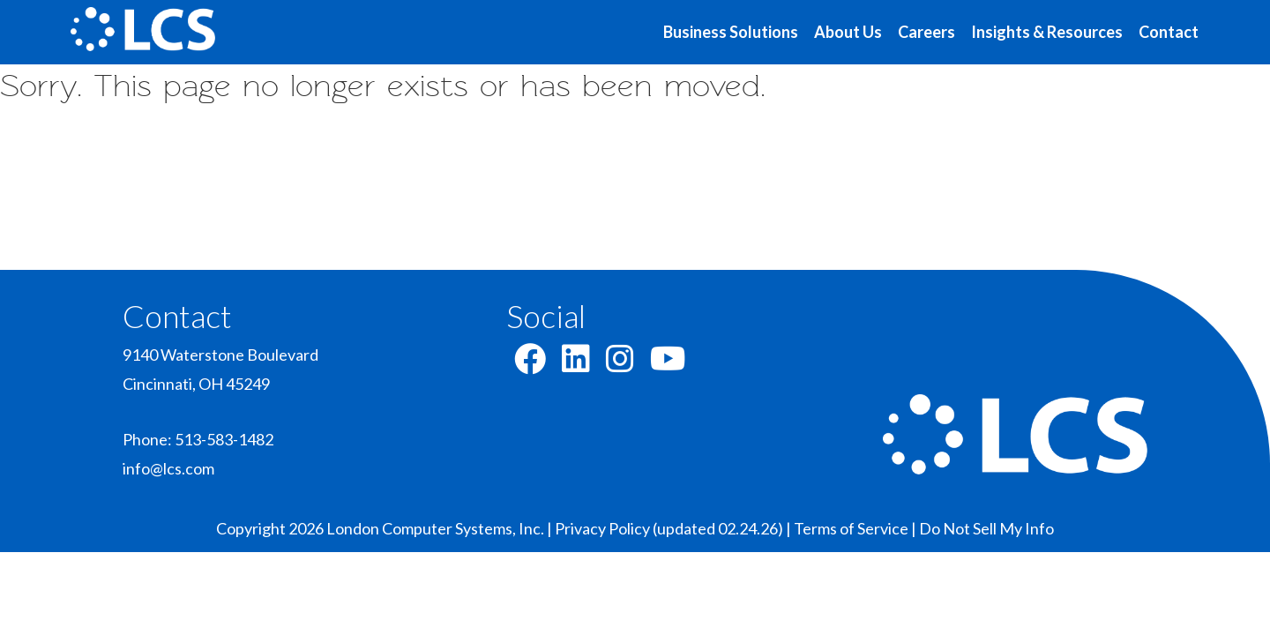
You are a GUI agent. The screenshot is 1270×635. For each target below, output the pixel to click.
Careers (926, 31)
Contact (1169, 31)
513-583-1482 (224, 439)
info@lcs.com (168, 468)
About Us (848, 31)
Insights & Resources (1047, 31)
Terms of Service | (856, 528)
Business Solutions (730, 31)
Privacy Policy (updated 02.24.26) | (674, 528)
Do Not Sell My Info (986, 528)
